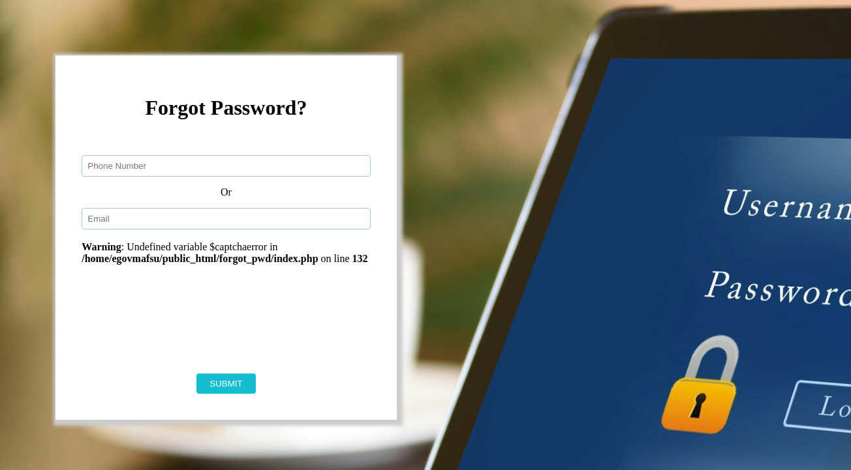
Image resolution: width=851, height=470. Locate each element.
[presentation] (242, 318)
